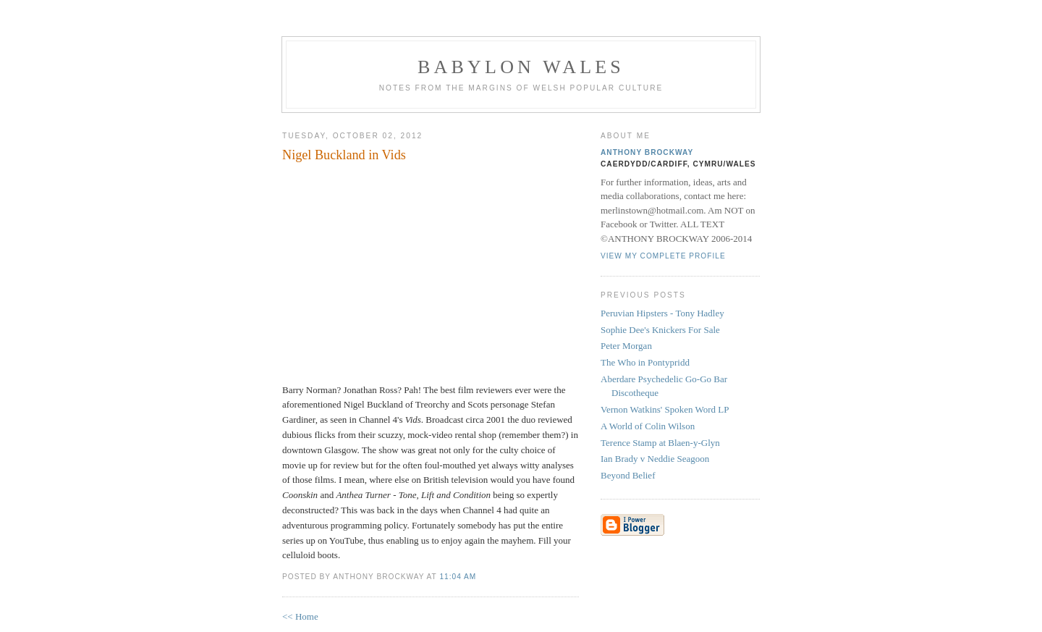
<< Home (300, 616)
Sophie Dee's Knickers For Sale (660, 329)
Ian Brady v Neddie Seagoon (655, 458)
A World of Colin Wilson (648, 426)
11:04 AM (457, 577)
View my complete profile (663, 256)
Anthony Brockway (647, 152)
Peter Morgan (626, 345)
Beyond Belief (628, 475)
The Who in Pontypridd (645, 362)
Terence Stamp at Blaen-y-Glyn (660, 442)
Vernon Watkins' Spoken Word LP (665, 409)
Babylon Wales (521, 66)
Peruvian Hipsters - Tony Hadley (662, 313)
